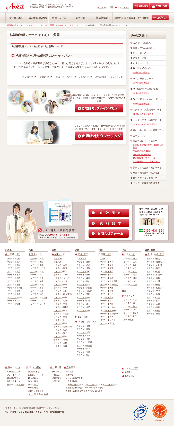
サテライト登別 (13, 301)
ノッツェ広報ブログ (74, 378)
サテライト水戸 (60, 288)
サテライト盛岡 (37, 281)
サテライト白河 (37, 301)
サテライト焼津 (83, 268)
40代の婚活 (33, 384)
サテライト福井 (83, 352)
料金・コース (14, 367)
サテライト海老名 (61, 340)
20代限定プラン (14, 378)
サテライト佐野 (60, 284)
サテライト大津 (106, 288)
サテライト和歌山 (107, 323)
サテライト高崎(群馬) (63, 327)
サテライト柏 (59, 320)
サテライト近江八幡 (108, 281)
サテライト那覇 (153, 314)
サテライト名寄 (13, 268)
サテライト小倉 (153, 271)
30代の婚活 (33, 381)
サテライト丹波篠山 (108, 310)
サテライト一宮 (83, 284)
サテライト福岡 (153, 258)
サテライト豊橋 (83, 275)
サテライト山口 (130, 281)
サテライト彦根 (106, 278)
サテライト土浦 (60, 281)
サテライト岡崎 (83, 301)
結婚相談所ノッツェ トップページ (21, 25)
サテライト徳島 (130, 310)
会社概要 (69, 372)
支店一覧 (57, 367)
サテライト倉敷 (130, 271)
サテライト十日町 (84, 342)
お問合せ (128, 372)
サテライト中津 (153, 291)
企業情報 (71, 367)
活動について (46, 77)
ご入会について (29, 77)
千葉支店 (57, 262)
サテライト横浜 (60, 271)
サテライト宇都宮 (61, 275)
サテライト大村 (153, 281)
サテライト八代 (153, 304)
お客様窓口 (129, 376)
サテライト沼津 (83, 265)
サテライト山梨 (60, 343)
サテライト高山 (83, 281)
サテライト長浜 (106, 271)
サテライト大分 (153, 297)
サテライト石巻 (37, 288)
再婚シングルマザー (15, 384)
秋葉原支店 (58, 258)
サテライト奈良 (106, 297)
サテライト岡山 (130, 258)
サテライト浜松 (83, 271)
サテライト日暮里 (61, 307)
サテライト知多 (83, 297)
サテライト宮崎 (153, 307)
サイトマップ (123, 7)
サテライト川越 (60, 336)
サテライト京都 (106, 265)
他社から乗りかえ (14, 381)
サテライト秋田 (37, 284)
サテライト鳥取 (130, 265)
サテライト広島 (130, 262)
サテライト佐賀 (153, 278)
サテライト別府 (153, 294)
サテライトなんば (107, 307)
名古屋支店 (81, 258)
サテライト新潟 (83, 329)
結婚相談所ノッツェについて (109, 77)
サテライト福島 (37, 294)
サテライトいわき (37, 304)
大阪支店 (104, 258)
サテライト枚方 (106, 294)
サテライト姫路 (106, 268)
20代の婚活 (33, 378)
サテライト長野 (83, 326)
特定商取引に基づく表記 (47, 407)
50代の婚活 (33, 388)
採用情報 (69, 375)
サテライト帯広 (13, 281)
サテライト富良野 (14, 288)
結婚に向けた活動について (69, 25)
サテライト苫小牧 (14, 297)
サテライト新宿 (60, 268)
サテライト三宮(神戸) (109, 314)
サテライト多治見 (84, 288)
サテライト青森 (37, 258)
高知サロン (128, 319)
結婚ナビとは (33, 372)
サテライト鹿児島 (154, 262)
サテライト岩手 (37, 278)
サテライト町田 (60, 310)
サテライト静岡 (83, 262)
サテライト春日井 (84, 291)
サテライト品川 (60, 304)
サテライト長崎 (153, 284)
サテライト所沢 (60, 333)
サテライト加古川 (107, 320)
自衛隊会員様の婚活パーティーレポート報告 (84, 388)
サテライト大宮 (60, 265)
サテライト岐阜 (83, 278)
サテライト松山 (130, 300)
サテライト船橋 (60, 323)
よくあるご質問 (106, 7)
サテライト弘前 (37, 271)
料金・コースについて (66, 77)
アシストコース (13, 375)
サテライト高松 (130, 303)
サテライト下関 (130, 284)
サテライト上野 (60, 291)
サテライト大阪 (106, 304)
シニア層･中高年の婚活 (38, 394)
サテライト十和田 (37, 268)
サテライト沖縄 (153, 310)
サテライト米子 (130, 268)
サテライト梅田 (106, 262)
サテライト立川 (60, 317)
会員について (86, 77)
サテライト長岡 (83, 339)
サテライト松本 (83, 349)
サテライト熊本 (153, 301)
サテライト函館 (13, 265)
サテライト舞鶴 (106, 291)
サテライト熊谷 (60, 330)
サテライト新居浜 (131, 313)
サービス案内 (35, 367)
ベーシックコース (14, 372)
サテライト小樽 (13, 291)
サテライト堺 (105, 301)
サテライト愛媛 (130, 316)
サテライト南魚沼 (84, 345)
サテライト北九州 (154, 265)
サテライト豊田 (83, 294)
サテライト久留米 (154, 275)
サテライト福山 (130, 275)
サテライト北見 (13, 271)
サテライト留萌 (13, 284)
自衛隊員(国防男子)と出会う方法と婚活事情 (84, 391)
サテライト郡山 (37, 265)
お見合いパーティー (36, 375)
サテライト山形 (37, 291)
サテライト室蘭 (13, 304)
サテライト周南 (130, 278)
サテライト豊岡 (106, 317)
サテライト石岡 (60, 346)
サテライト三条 (83, 336)
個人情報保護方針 (27, 407)
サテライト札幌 (13, 258)
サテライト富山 (83, 355)
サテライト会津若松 (38, 297)
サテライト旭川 (13, 262)
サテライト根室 (13, 275)
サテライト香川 (130, 306)
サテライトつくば (61, 278)
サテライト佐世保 (154, 288)
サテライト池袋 (60, 301)
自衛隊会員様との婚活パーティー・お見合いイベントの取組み (92, 384)
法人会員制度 (71, 381)
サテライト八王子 (61, 314)
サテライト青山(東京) (63, 294)
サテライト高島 (106, 275)
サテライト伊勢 (83, 307)
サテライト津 (82, 304)
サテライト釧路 (13, 278)
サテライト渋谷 (60, 297)
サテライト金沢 (83, 332)
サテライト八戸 (37, 275)
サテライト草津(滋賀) (109, 284)
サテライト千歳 (13, 294)
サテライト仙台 (37, 262)
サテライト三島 (83, 310)
